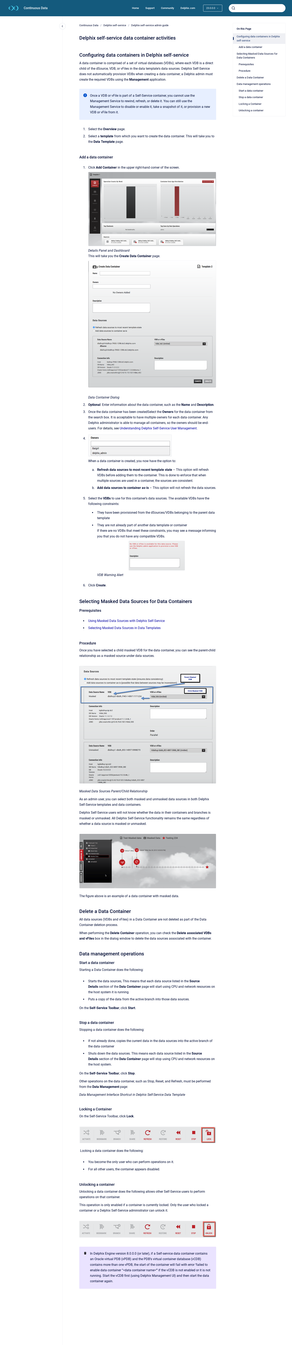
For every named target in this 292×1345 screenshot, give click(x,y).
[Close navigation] (62, 26)
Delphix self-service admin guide (150, 25)
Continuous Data (36, 8)
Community (167, 8)
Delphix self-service (114, 25)
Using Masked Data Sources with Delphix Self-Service (126, 621)
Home (135, 8)
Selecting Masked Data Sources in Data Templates (124, 628)
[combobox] (257, 8)
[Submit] (233, 8)
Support (150, 8)
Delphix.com (187, 8)
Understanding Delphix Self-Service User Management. (159, 428)
